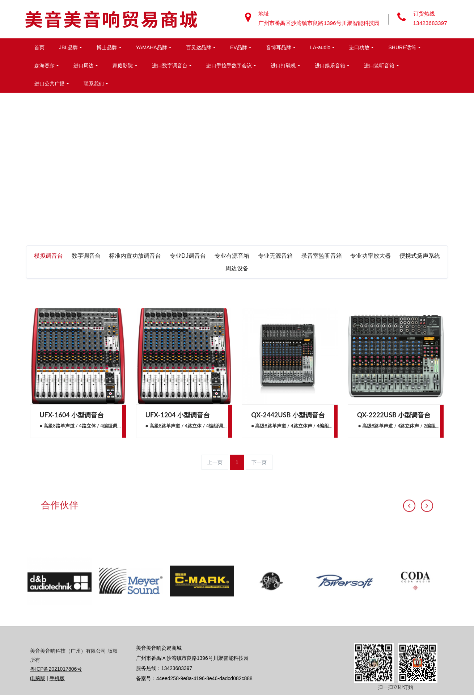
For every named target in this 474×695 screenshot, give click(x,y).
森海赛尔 (44, 65)
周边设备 (237, 268)
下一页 (259, 462)
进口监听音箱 (379, 65)
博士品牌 (107, 47)
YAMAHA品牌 (151, 47)
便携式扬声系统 (419, 256)
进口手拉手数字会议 (229, 65)
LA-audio (320, 47)
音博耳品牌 (278, 47)
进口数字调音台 (169, 65)
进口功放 (359, 47)
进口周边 (83, 65)
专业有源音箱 (232, 256)
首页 (39, 47)
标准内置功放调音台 (135, 256)
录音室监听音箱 (321, 256)
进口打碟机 (283, 65)
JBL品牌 (68, 47)
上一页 (215, 462)
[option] (59, 625)
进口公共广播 (49, 84)
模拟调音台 (48, 256)
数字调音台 (86, 256)
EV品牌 (238, 47)
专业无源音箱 (275, 256)
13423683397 (431, 23)
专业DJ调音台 (188, 256)
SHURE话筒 (402, 47)
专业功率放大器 (370, 256)
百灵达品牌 (198, 47)
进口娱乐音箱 (330, 65)
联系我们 (94, 84)
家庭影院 (123, 65)
